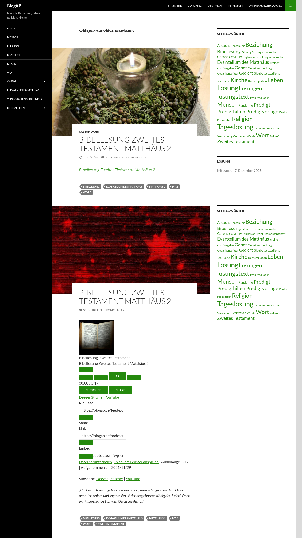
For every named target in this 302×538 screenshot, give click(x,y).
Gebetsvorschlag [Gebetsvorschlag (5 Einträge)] (260, 68)
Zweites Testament (111, 523)
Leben (11, 28)
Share (120, 390)
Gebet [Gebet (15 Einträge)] (241, 67)
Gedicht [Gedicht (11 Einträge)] (246, 73)
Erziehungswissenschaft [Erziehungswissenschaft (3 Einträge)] (270, 57)
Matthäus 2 (157, 186)
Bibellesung (91, 186)
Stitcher (98, 397)
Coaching (195, 5)
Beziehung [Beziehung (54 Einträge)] (258, 44)
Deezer (85, 397)
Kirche (11, 63)
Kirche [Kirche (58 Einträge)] (239, 79)
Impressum (235, 5)
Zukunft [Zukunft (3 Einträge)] (275, 136)
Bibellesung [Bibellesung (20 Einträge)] (229, 51)
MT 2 (175, 186)
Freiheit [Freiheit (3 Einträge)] (274, 62)
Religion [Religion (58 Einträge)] (242, 118)
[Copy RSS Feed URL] (86, 417)
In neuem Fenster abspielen (136, 461)
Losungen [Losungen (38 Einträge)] (250, 88)
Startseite (175, 5)
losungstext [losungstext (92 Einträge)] (233, 96)
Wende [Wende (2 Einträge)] (251, 136)
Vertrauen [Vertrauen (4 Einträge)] (239, 136)
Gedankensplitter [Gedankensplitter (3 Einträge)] (228, 73)
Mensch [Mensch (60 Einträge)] (227, 104)
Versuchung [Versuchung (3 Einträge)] (224, 136)
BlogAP (14, 5)
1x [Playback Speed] (117, 376)
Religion (13, 46)
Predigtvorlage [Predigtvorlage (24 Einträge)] (262, 111)
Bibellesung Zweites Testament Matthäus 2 (125, 144)
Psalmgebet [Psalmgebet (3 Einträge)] (224, 120)
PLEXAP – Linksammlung (23, 90)
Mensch (12, 37)
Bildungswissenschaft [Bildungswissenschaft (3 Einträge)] (265, 52)
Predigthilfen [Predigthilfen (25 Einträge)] (231, 111)
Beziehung (14, 54)
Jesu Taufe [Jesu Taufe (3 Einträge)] (223, 81)
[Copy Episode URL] (86, 442)
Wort (95, 131)
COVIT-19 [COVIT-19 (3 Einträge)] (235, 57)
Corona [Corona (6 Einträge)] (222, 57)
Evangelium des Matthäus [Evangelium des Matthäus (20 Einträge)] (243, 62)
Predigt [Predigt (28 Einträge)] (262, 105)
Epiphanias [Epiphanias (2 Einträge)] (249, 57)
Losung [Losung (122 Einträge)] (227, 88)
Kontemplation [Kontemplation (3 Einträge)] (257, 81)
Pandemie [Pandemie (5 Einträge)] (245, 105)
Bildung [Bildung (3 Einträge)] (246, 52)
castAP (84, 131)
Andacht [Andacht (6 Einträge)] (223, 45)
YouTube (112, 397)
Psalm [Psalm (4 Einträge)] (283, 112)
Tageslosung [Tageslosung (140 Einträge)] (235, 127)
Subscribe (93, 390)
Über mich (215, 5)
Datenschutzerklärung (265, 5)
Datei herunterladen (95, 461)
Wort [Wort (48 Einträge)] (262, 135)
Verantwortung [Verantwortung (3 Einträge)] (271, 128)
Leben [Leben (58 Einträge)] (275, 79)
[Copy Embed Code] (86, 456)
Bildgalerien (16, 107)
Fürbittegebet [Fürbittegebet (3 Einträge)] (225, 68)
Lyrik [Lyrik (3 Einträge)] (253, 98)
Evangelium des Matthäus (124, 186)
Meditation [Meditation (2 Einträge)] (263, 97)
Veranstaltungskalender (24, 98)
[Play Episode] (86, 369)
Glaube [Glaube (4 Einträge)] (258, 73)
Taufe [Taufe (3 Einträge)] (257, 128)
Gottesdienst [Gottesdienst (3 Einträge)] (272, 73)
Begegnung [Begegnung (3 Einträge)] (238, 46)
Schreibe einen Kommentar (125, 157)
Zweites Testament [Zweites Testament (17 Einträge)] (236, 141)
